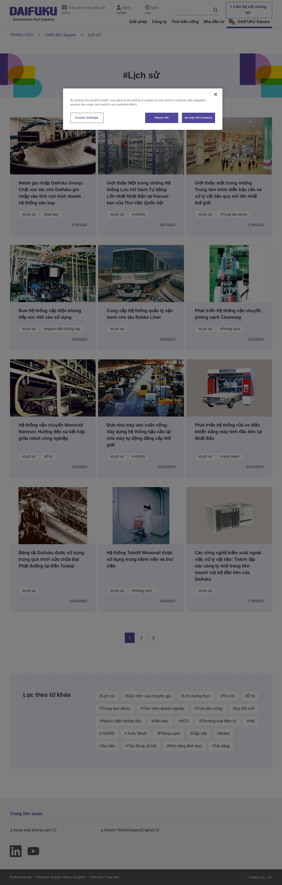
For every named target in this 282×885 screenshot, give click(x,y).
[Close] (215, 94)
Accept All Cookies (198, 117)
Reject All (162, 117)
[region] (142, 109)
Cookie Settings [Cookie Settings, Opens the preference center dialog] (87, 117)
